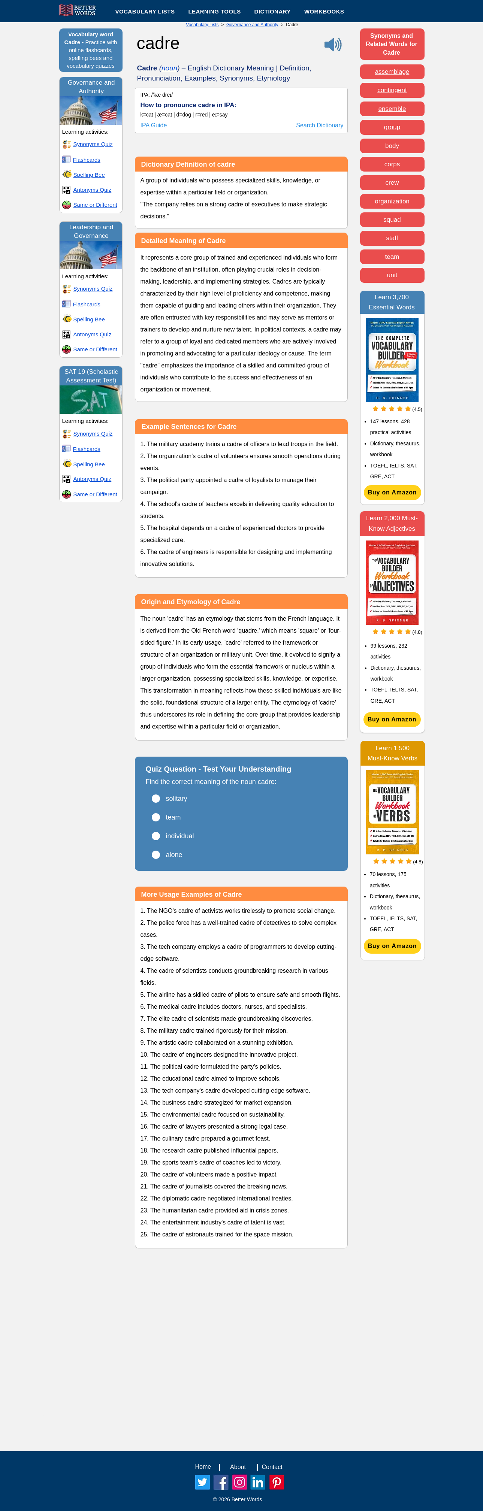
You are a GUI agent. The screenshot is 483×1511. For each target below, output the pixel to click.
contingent (392, 90)
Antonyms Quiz (92, 190)
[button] (214, 11)
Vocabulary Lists (202, 24)
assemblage (392, 71)
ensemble (392, 108)
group (392, 127)
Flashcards (86, 160)
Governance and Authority (252, 24)
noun (169, 68)
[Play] (8, 102)
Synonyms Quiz (93, 144)
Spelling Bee (89, 175)
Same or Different (95, 205)
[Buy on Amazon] (392, 492)
